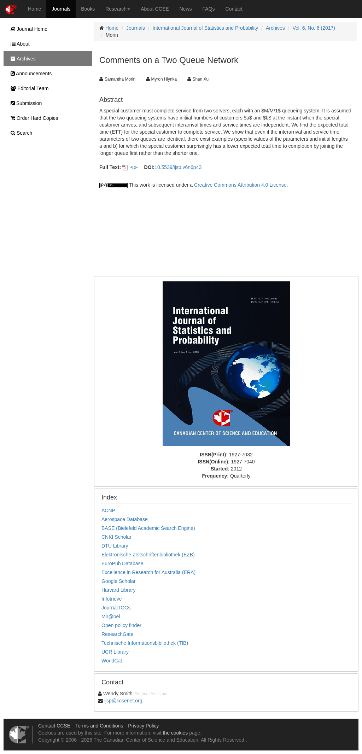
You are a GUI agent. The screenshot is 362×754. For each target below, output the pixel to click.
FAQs (209, 9)
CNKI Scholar (116, 537)
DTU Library (114, 546)
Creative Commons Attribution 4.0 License (240, 185)
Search (19, 133)
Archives (275, 28)
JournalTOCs (115, 607)
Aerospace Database (124, 519)
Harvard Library (118, 590)
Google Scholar (118, 581)
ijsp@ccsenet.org (123, 700)
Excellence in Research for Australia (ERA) (148, 572)
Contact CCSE (54, 726)
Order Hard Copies (32, 118)
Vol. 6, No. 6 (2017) (313, 28)
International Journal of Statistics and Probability (205, 28)
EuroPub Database (122, 563)
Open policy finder (121, 625)
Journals (61, 9)
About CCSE (155, 9)
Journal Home (27, 29)
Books (88, 9)
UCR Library (115, 652)
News (186, 9)
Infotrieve (111, 599)
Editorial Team (27, 88)
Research (117, 9)
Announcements (29, 73)
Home (34, 9)
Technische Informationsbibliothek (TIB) (144, 643)
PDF (133, 167)
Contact (234, 9)
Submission (24, 103)
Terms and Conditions (99, 726)
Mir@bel (110, 616)
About (18, 44)
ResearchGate (117, 634)
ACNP (108, 510)
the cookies (175, 733)
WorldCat (111, 661)
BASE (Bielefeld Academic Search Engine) (148, 528)
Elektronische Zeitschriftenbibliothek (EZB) (148, 554)
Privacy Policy (143, 726)
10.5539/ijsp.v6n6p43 (178, 167)
